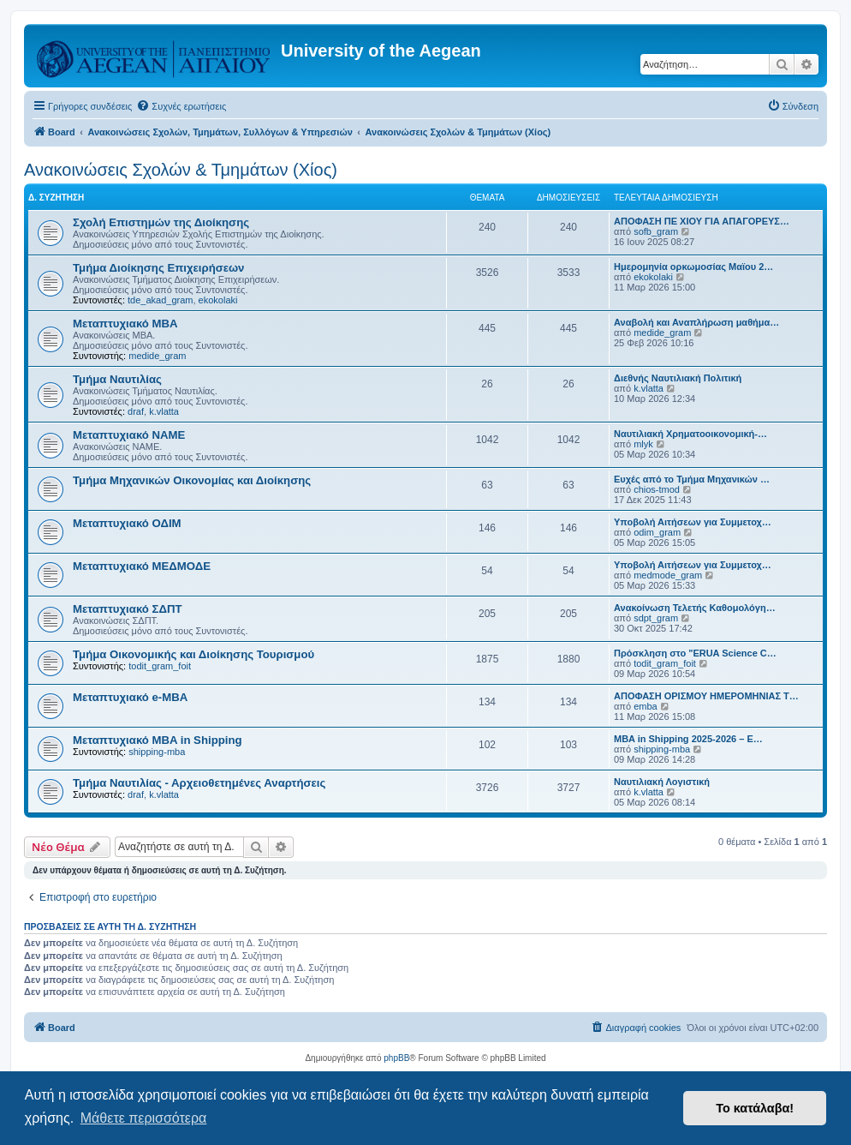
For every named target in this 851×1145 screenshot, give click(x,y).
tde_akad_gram (160, 300)
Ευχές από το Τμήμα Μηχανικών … (692, 479)
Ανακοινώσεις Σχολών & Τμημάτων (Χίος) (180, 169)
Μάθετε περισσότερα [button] (143, 1118)
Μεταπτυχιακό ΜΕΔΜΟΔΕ (142, 566)
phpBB (396, 1058)
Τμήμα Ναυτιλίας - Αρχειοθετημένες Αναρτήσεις (199, 782)
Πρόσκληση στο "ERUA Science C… (695, 653)
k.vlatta (164, 411)
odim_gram (657, 532)
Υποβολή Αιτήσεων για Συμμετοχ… (692, 522)
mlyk (643, 444)
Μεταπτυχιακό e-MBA (130, 697)
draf (136, 411)
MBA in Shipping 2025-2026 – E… (688, 739)
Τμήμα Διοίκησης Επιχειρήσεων (158, 267)
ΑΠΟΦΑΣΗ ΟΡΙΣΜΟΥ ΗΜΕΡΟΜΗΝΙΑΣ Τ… (706, 696)
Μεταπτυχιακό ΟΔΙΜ (127, 523)
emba (646, 706)
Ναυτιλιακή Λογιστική (662, 781)
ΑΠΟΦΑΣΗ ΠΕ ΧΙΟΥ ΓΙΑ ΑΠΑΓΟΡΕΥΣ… (701, 221)
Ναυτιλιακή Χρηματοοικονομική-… (690, 434)
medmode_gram (668, 575)
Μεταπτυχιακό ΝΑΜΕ (129, 435)
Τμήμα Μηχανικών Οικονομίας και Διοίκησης (192, 480)
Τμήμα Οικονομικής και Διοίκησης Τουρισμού (193, 654)
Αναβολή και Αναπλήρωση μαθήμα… (696, 322)
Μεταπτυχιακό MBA (125, 323)
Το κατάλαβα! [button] (755, 1108)
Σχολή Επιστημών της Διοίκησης (161, 222)
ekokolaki (218, 300)
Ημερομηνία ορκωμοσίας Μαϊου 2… (693, 266)
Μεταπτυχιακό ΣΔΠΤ (127, 608)
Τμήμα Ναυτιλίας (117, 379)
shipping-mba (156, 751)
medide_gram (157, 356)
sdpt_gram (656, 618)
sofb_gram (656, 231)
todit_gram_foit (159, 666)
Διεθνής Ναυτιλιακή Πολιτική (677, 378)
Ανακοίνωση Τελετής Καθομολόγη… (695, 607)
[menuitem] (181, 106)
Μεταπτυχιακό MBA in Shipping (157, 740)
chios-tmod (657, 489)
